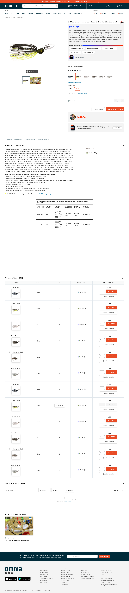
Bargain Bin (44, 574)
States (103, 13)
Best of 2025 (44, 580)
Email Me (60, 405)
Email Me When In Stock (115, 109)
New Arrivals (44, 570)
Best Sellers (44, 572)
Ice (64, 13)
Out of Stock (111, 404)
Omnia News (85, 572)
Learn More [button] (117, 128)
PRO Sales (43, 576)
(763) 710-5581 (106, 582)
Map (95, 13)
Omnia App (64, 585)
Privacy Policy (47, 590)
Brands (112, 13)
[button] (64, 145)
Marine (48, 13)
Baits (6, 13)
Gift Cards (43, 582)
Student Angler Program (88, 578)
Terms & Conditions (36, 590)
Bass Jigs (20, 18)
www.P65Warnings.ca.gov (43, 194)
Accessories (39, 13)
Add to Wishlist (98, 109)
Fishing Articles (65, 572)
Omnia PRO (64, 582)
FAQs (102, 574)
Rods (17, 13)
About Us (84, 570)
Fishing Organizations (67, 578)
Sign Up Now (104, 556)
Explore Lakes (65, 580)
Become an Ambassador (88, 576)
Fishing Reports (65, 570)
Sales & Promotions (46, 578)
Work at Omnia (85, 574)
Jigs (13, 18)
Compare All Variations (74, 82)
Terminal (30, 13)
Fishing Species (65, 576)
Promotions (78, 14)
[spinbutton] (102, 291)
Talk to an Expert (106, 570)
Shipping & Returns (107, 572)
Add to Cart (111, 291)
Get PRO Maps (57, 13)
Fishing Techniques (67, 574)
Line (12, 13)
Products (7, 18)
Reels (23, 13)
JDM (69, 13)
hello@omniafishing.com (109, 585)
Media (120, 14)
